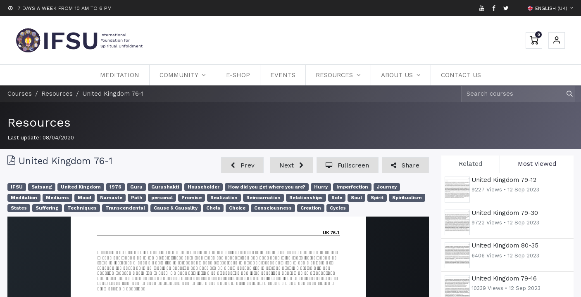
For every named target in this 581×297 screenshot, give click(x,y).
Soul (356, 197)
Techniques (82, 208)
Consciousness (273, 208)
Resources (39, 122)
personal (162, 197)
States (19, 208)
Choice (237, 208)
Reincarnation (263, 197)
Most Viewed (537, 163)
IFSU (17, 187)
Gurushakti (165, 187)
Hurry (321, 187)
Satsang (41, 187)
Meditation (24, 197)
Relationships (306, 197)
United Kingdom (81, 187)
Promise (191, 197)
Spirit (377, 197)
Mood (84, 197)
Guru (136, 187)
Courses (19, 93)
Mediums (57, 197)
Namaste (111, 197)
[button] (242, 165)
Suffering (47, 208)
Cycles (338, 208)
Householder (203, 187)
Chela (213, 208)
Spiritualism (407, 197)
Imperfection (352, 187)
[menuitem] (119, 75)
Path (137, 197)
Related (470, 163)
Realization (224, 197)
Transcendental (125, 208)
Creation (310, 208)
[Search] (566, 94)
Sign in (556, 40)
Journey (387, 187)
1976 (115, 187)
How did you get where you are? (266, 187)
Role (336, 197)
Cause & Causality (176, 208)
